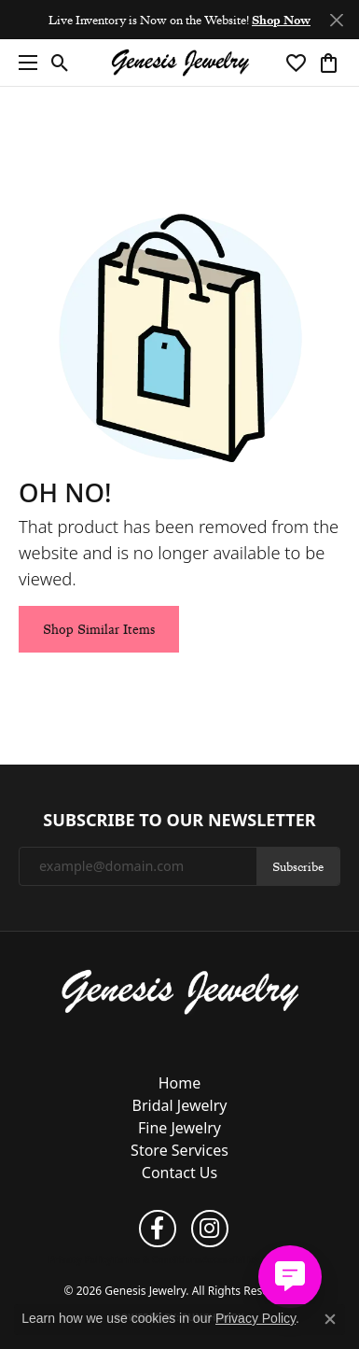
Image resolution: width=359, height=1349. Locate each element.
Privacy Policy (80, 1259)
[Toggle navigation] (23, 62)
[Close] (336, 20)
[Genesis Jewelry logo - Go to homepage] (180, 63)
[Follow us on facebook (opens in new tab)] (157, 1228)
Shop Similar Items (99, 629)
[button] (60, 62)
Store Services (179, 1150)
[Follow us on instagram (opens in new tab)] (209, 1228)
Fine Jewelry (179, 1127)
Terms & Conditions (157, 1259)
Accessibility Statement (256, 1259)
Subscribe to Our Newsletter (179, 820)
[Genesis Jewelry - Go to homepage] (179, 990)
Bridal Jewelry (180, 1105)
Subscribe (298, 866)
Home (180, 1083)
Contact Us (179, 1172)
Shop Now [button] (281, 19)
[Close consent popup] (330, 1319)
